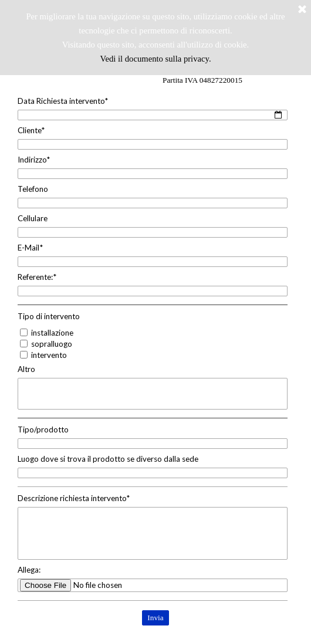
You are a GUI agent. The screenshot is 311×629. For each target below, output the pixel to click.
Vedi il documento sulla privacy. (155, 58)
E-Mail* (30, 247)
